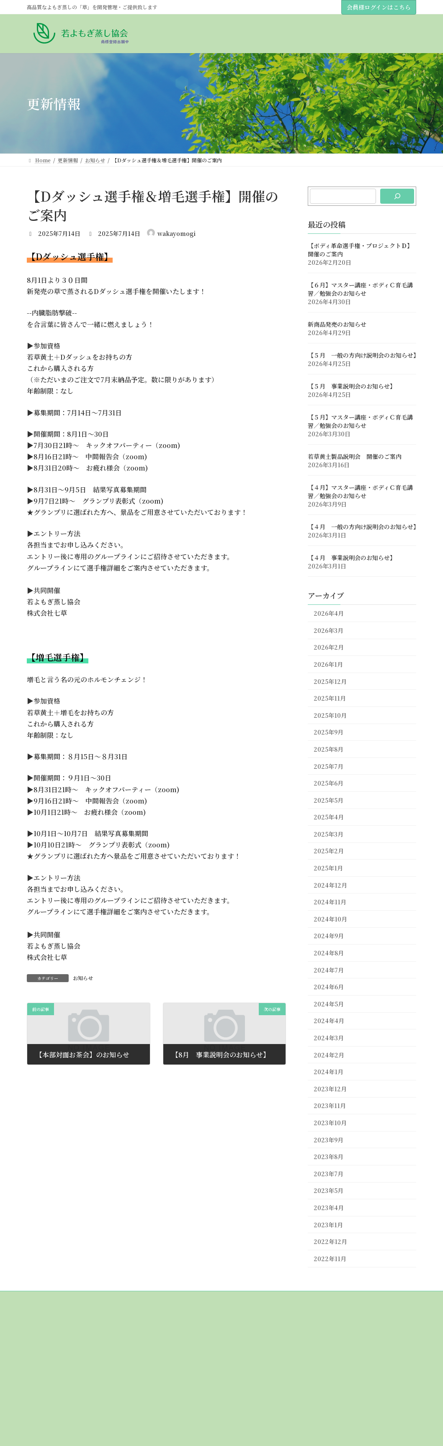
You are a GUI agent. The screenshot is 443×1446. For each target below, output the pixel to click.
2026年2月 (329, 647)
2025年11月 (330, 698)
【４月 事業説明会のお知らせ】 (352, 558)
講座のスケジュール (59, 1404)
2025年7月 (328, 766)
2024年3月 (329, 1038)
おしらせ (42, 1389)
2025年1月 (328, 868)
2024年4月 (329, 1021)
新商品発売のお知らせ (337, 324)
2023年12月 (330, 1089)
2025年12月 (330, 681)
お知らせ (83, 977)
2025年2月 (329, 851)
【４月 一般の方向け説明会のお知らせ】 (363, 527)
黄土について (47, 1433)
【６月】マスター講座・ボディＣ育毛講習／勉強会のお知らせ (360, 289)
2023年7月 (328, 1174)
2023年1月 (328, 1225)
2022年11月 (330, 1258)
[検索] (397, 196)
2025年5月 (328, 800)
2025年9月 (328, 732)
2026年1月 (328, 664)
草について (44, 1418)
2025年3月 (328, 834)
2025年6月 (328, 783)
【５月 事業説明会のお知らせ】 (352, 386)
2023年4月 (329, 1207)
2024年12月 (330, 885)
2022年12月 (330, 1242)
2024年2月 (329, 1055)
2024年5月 (329, 1004)
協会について (47, 1345)
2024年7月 (329, 970)
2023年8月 (328, 1157)
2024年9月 (329, 936)
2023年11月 (330, 1106)
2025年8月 (328, 749)
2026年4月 (329, 613)
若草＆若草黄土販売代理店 (67, 1375)
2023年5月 (328, 1191)
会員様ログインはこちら (379, 7)
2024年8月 (329, 953)
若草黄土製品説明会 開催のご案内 (355, 457)
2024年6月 (329, 987)
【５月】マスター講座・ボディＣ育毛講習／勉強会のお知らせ (360, 421)
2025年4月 (329, 817)
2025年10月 (330, 715)
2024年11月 (330, 902)
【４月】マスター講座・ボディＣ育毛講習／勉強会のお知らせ (360, 492)
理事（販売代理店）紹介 (64, 1360)
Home (39, 1331)
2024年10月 (330, 919)
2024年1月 (328, 1072)
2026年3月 (328, 630)
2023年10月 (330, 1122)
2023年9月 (328, 1140)
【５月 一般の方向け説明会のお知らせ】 (363, 355)
